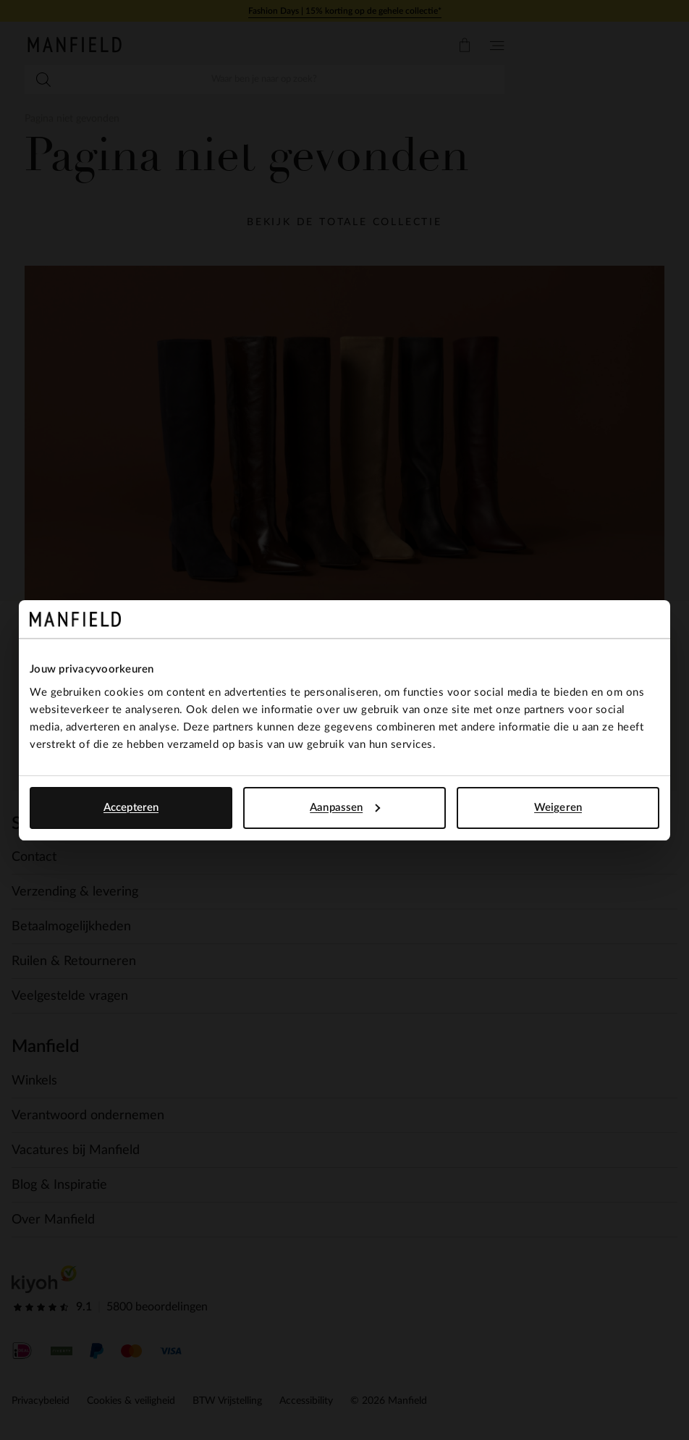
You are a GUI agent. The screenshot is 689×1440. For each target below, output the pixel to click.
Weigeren (558, 807)
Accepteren (130, 807)
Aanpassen (345, 807)
